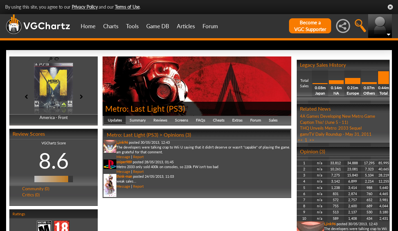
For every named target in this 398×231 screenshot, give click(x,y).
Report (138, 157)
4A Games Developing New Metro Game (337, 116)
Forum (210, 26)
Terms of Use (127, 7)
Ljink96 (122, 142)
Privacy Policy (85, 7)
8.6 (54, 160)
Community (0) (35, 188)
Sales (273, 120)
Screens (181, 120)
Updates (115, 120)
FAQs (200, 120)
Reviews (160, 120)
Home (88, 26)
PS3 (176, 108)
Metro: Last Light (135, 108)
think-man (124, 176)
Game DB (157, 26)
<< (300, 139)
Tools (132, 26)
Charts (110, 26)
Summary (138, 120)
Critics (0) (31, 194)
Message (123, 157)
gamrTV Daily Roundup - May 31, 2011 (336, 134)
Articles (186, 26)
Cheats (218, 120)
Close (390, 7)
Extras (237, 120)
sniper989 (124, 162)
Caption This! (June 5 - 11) (324, 122)
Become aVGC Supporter (310, 26)
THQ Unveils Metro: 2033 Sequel (331, 128)
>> (311, 139)
